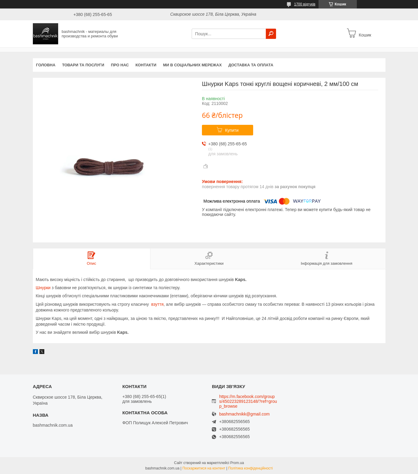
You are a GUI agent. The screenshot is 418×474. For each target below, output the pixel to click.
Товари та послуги (83, 65)
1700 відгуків (305, 4)
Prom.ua (237, 463)
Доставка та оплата (250, 65)
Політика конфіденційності (250, 468)
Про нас (120, 65)
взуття (157, 304)
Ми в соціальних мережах (192, 65)
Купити (232, 130)
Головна (45, 65)
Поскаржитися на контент (203, 468)
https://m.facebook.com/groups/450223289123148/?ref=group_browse (248, 401)
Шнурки (43, 287)
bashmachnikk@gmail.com (244, 414)
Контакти (145, 65)
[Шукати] (271, 34)
